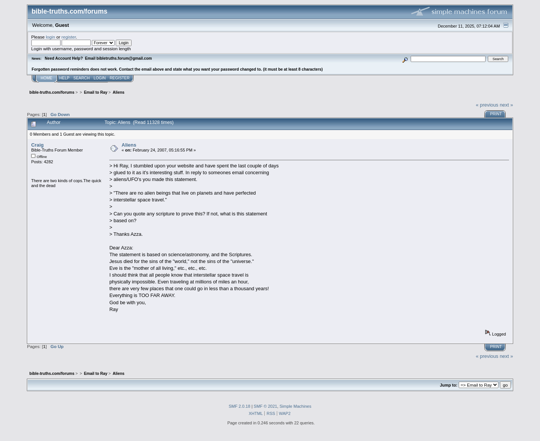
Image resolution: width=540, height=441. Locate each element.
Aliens (129, 145)
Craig (37, 145)
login (50, 36)
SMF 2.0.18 (239, 406)
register (69, 36)
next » (506, 105)
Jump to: (448, 385)
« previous (487, 105)
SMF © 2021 (265, 406)
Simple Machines (295, 406)
